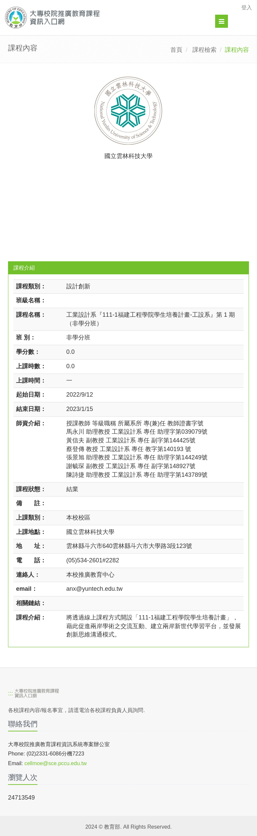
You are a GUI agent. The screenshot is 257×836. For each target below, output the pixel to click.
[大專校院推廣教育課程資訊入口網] (104, 17)
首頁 (176, 49)
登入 (246, 7)
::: (10, 693)
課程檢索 (204, 49)
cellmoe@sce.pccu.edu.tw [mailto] (55, 763)
